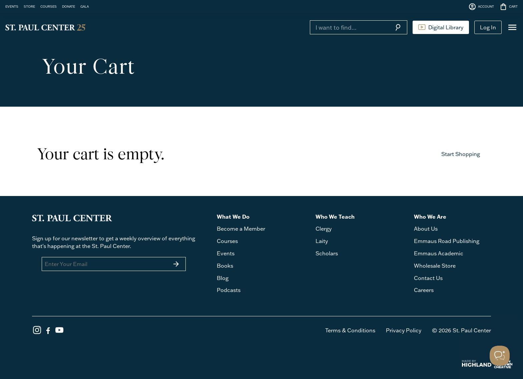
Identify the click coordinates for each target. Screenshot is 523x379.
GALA (84, 6)
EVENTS (11, 6)
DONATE (68, 6)
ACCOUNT (481, 7)
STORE (29, 6)
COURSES (48, 6)
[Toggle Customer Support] (500, 356)
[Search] (349, 27)
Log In (488, 27)
